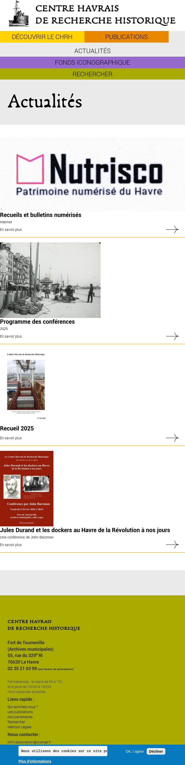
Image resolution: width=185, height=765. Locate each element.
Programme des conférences (37, 321)
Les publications (20, 711)
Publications (126, 36)
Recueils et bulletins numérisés (40, 215)
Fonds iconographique (92, 62)
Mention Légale (19, 726)
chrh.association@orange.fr (29, 742)
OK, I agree (135, 752)
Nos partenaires (20, 716)
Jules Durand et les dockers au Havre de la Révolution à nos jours (85, 530)
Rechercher (92, 74)
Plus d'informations (34, 761)
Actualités (92, 51)
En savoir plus (11, 229)
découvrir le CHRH (42, 36)
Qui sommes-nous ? (23, 706)
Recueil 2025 (17, 428)
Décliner (156, 752)
